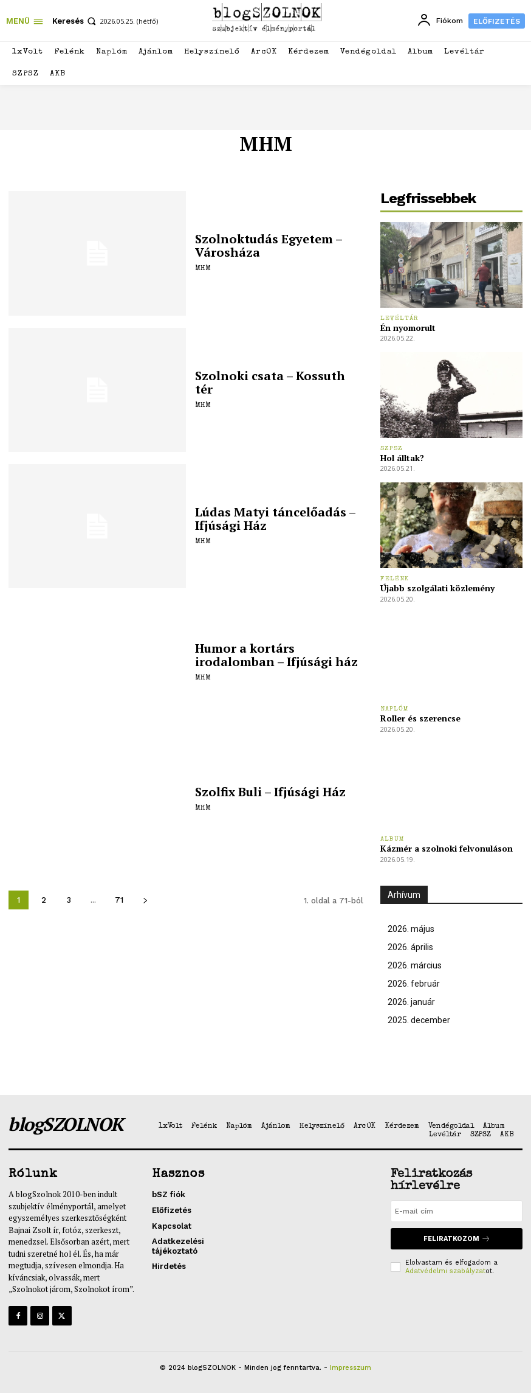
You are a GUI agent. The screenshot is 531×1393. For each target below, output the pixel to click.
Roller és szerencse (420, 718)
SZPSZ (391, 448)
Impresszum (350, 1368)
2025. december (419, 1020)
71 (119, 900)
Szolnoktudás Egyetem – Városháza (269, 245)
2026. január (411, 1002)
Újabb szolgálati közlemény (437, 588)
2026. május (411, 929)
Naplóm (394, 709)
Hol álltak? (402, 458)
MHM (203, 269)
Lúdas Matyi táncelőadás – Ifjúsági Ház (275, 518)
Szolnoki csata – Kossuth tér (270, 382)
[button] (75, 21)
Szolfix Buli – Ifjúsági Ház (270, 791)
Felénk (394, 578)
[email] (456, 1211)
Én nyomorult (408, 327)
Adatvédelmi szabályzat (445, 1271)
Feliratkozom (456, 1238)
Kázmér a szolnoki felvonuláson (446, 848)
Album (392, 839)
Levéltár (399, 318)
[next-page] (145, 900)
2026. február (414, 983)
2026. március (415, 965)
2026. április (410, 947)
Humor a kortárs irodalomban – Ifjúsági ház (276, 655)
